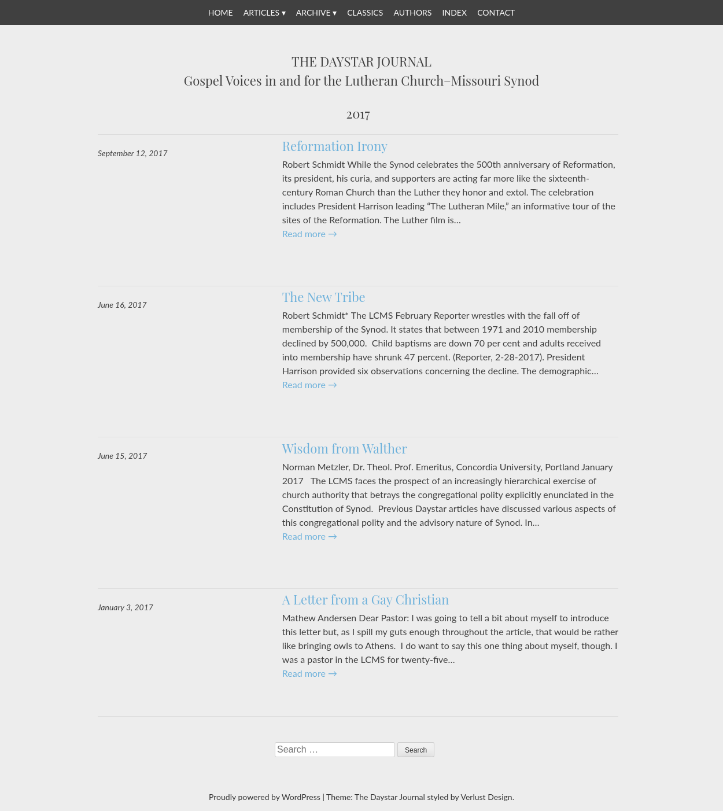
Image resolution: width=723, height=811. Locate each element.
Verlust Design (486, 797)
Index (454, 12)
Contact (496, 12)
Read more (309, 233)
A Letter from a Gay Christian (365, 599)
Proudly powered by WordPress (264, 797)
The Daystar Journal (361, 62)
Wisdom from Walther (344, 448)
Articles (261, 12)
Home (220, 12)
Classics (365, 12)
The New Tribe (324, 296)
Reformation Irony (335, 145)
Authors (412, 12)
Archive (313, 12)
